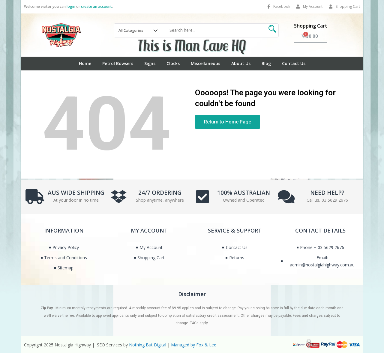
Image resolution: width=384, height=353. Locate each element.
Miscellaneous (205, 63)
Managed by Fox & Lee (193, 345)
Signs (149, 63)
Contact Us (293, 63)
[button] (227, 122)
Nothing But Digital (147, 345)
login (71, 6)
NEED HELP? (327, 192)
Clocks (173, 63)
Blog (266, 63)
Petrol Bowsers (117, 63)
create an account (96, 6)
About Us (240, 63)
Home (85, 63)
